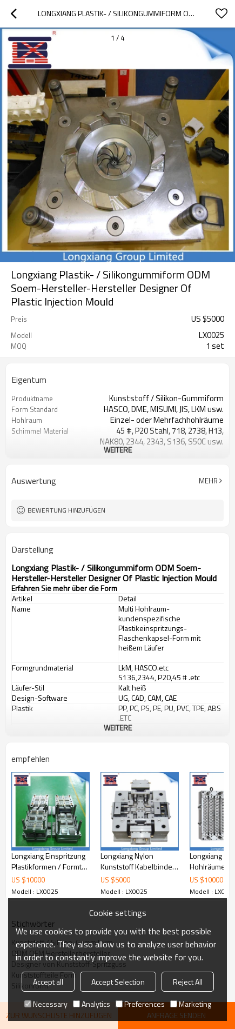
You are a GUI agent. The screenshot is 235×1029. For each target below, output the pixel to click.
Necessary (46, 1004)
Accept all (48, 981)
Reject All (188, 981)
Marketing (190, 1004)
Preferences (140, 1004)
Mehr (208, 480)
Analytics (91, 1004)
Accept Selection (118, 981)
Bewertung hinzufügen (66, 510)
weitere (118, 449)
